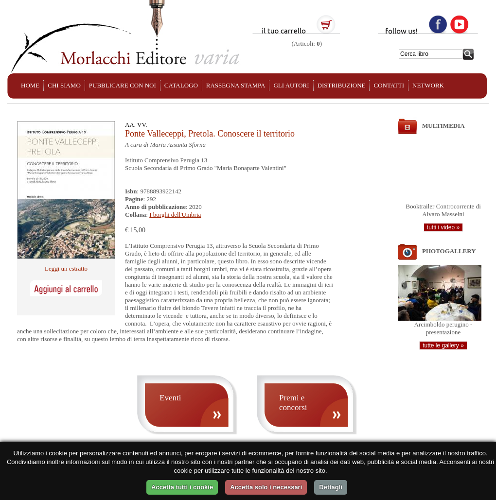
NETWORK (428, 85)
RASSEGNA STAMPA (236, 85)
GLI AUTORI (291, 85)
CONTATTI (388, 85)
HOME (30, 85)
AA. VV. (136, 124)
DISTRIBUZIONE (342, 85)
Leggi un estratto (66, 268)
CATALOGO (181, 85)
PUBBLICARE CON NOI (122, 85)
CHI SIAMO (64, 85)
